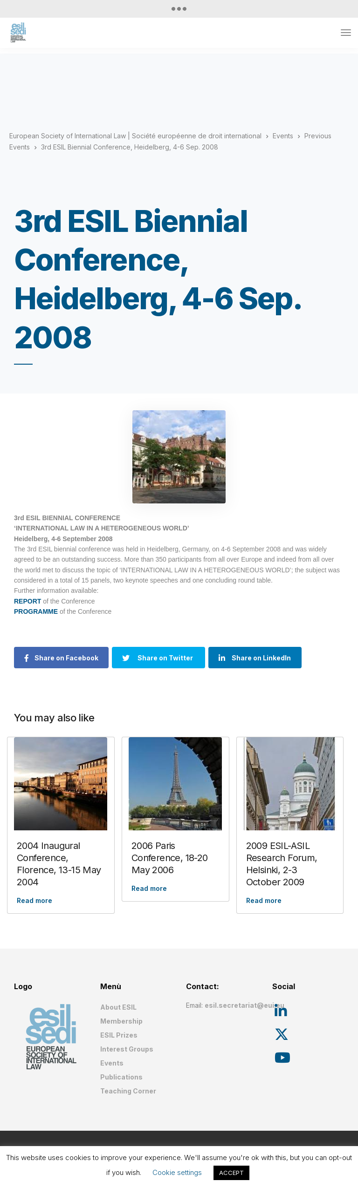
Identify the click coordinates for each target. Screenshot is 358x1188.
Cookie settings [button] (177, 1172)
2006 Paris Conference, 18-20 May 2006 (169, 858)
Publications (121, 1077)
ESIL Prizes (119, 1035)
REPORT (27, 601)
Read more (34, 900)
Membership (121, 1021)
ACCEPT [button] (231, 1172)
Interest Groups (126, 1049)
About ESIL (118, 1007)
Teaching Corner (128, 1091)
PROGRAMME (37, 611)
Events (112, 1063)
